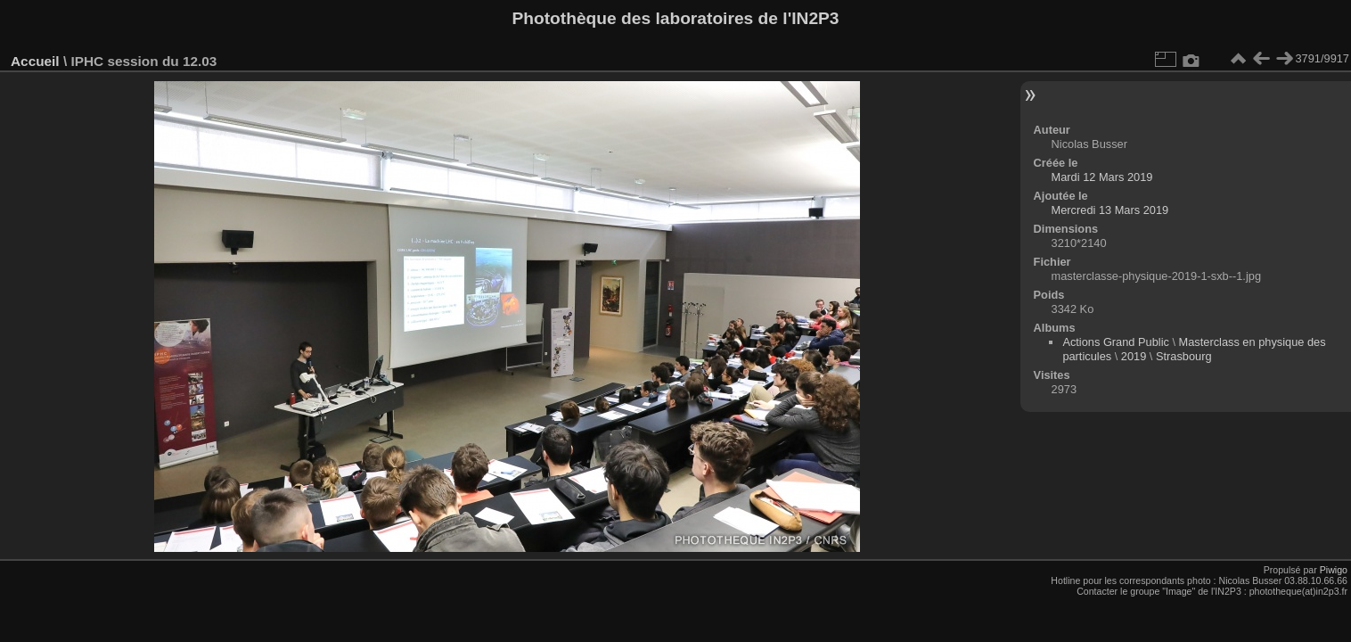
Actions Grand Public (1115, 342)
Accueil (35, 61)
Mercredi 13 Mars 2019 (1110, 210)
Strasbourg (1184, 356)
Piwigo (1333, 569)
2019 (1133, 356)
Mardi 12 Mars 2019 (1102, 177)
